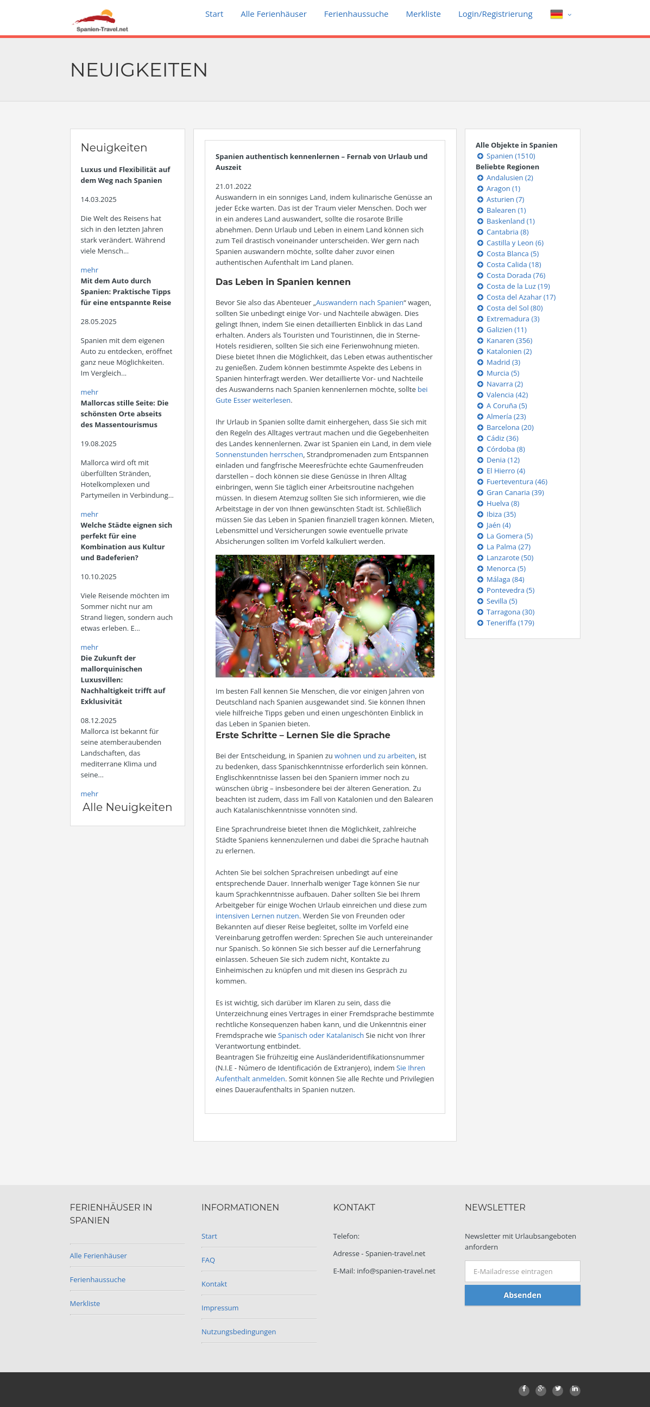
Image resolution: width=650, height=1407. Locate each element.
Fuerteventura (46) (511, 481)
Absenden (522, 1295)
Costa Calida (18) (508, 264)
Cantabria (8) (502, 232)
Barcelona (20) (505, 427)
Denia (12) (498, 460)
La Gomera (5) (504, 536)
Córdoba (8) (500, 449)
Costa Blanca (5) (507, 253)
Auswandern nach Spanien (359, 302)
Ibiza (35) (496, 514)
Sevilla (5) (497, 601)
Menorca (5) (501, 568)
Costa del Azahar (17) (516, 297)
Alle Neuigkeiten (127, 807)
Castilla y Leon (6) (510, 243)
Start (214, 13)
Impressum (220, 1308)
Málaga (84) (500, 579)
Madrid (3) (498, 362)
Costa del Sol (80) (509, 308)
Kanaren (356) (504, 340)
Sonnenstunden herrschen (259, 454)
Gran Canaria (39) (510, 492)
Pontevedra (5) (505, 590)
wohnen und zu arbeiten (375, 755)
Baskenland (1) (505, 221)
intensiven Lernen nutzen (257, 916)
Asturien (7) (500, 199)
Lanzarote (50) (504, 557)
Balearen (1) (501, 210)
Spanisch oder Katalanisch (322, 1035)
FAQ (208, 1260)
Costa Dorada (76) (510, 275)
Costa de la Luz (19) (513, 286)
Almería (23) (501, 416)
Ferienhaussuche (356, 13)
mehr (90, 270)
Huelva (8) (497, 503)
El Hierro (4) (500, 471)
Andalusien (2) (504, 177)
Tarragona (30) (505, 612)
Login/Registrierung (495, 13)
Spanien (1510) (505, 156)
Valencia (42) (502, 395)
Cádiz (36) (497, 438)
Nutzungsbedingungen (238, 1331)
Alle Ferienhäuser (274, 13)
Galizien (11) (501, 329)
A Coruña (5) (501, 405)
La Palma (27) (503, 547)
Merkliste (423, 13)
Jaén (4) (493, 525)
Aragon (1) (498, 188)
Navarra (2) (499, 384)
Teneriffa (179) (505, 623)
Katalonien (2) (504, 351)
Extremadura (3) (508, 319)
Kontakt (214, 1284)
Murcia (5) (497, 373)
